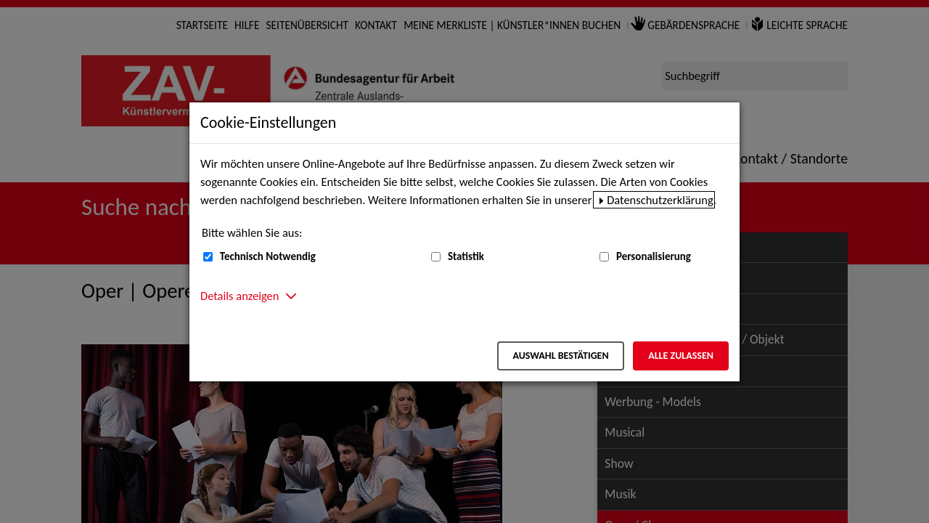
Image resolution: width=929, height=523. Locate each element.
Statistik (466, 256)
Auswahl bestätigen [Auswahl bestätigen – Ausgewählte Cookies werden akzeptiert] (560, 355)
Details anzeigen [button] (239, 295)
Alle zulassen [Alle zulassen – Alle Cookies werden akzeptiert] (680, 355)
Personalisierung (653, 256)
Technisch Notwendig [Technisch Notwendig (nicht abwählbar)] (268, 256)
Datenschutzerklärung (660, 199)
